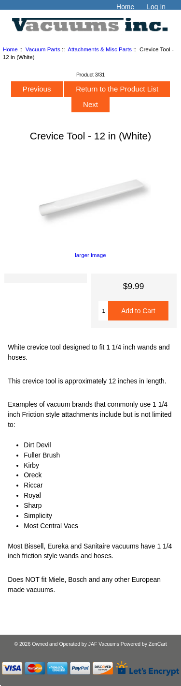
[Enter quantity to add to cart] (103, 310)
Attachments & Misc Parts (100, 49)
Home (125, 7)
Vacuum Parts (43, 49)
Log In (156, 7)
